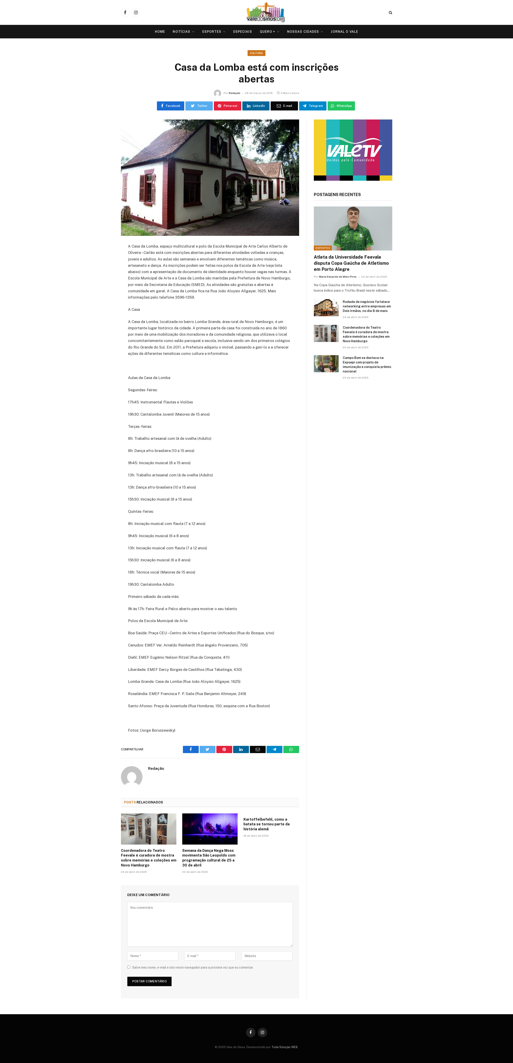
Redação (234, 93)
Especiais (242, 31)
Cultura (256, 53)
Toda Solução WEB (285, 1047)
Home (160, 31)
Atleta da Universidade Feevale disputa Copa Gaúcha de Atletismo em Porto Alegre (351, 263)
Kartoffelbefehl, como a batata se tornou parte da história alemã (266, 824)
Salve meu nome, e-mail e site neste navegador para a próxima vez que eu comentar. (192, 967)
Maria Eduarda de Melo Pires (338, 276)
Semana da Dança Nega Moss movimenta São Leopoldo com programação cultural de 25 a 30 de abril (208, 857)
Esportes (212, 31)
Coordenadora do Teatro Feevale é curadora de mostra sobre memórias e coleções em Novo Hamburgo (148, 857)
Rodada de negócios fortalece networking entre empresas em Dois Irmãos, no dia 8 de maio (367, 306)
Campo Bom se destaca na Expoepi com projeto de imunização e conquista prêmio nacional (367, 364)
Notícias (181, 31)
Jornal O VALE (344, 31)
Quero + (267, 31)
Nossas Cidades (303, 31)
